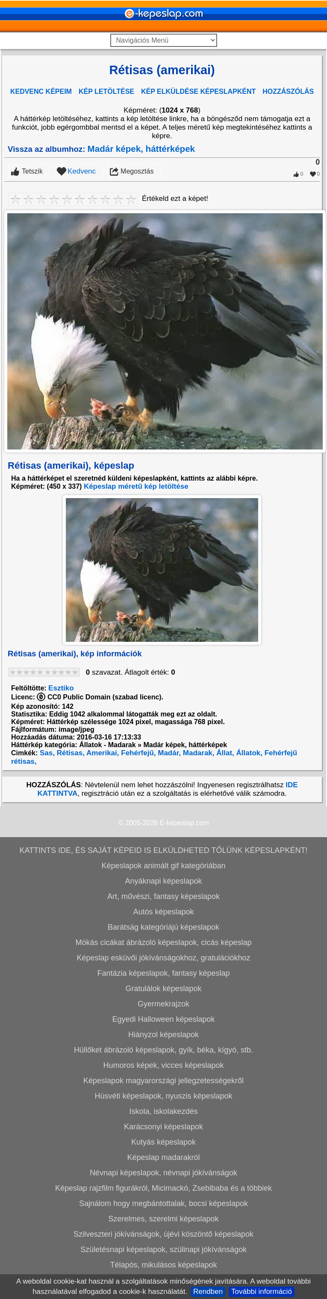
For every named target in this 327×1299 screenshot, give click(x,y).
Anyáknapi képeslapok (163, 881)
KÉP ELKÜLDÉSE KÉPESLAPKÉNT (198, 91)
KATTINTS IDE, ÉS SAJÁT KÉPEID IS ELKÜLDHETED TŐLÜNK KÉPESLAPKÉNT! (163, 850)
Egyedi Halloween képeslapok (163, 1019)
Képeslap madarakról (163, 1157)
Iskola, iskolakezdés (163, 1111)
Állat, (224, 753)
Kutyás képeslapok (163, 1142)
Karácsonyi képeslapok (163, 1126)
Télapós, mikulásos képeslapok (163, 1265)
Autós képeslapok (163, 912)
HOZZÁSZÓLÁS (288, 91)
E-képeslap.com (184, 822)
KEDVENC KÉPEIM (41, 91)
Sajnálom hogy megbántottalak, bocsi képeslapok (163, 1203)
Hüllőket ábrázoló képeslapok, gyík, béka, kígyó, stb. (163, 1050)
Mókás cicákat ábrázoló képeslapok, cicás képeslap (163, 942)
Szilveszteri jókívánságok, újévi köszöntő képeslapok (163, 1234)
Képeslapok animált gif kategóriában (163, 865)
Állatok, (248, 753)
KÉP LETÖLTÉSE (106, 91)
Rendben (208, 1291)
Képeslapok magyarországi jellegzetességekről (163, 1080)
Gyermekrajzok (163, 1004)
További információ (261, 1291)
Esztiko (61, 688)
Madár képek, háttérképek (141, 149)
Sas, (46, 753)
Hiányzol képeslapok (163, 1034)
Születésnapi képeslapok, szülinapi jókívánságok (163, 1249)
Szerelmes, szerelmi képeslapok (163, 1219)
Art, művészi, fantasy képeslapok (163, 896)
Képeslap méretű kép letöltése (136, 486)
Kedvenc (82, 171)
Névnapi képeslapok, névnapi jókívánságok (163, 1173)
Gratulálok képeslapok (163, 988)
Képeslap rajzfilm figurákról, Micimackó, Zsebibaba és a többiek (163, 1188)
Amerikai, (102, 753)
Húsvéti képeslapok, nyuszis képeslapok (163, 1096)
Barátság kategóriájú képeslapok (163, 927)
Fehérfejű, (137, 753)
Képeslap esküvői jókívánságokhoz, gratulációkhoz (163, 958)
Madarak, (197, 753)
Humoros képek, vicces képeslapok (163, 1065)
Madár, (168, 753)
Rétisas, (70, 753)
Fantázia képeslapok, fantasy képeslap (163, 973)
